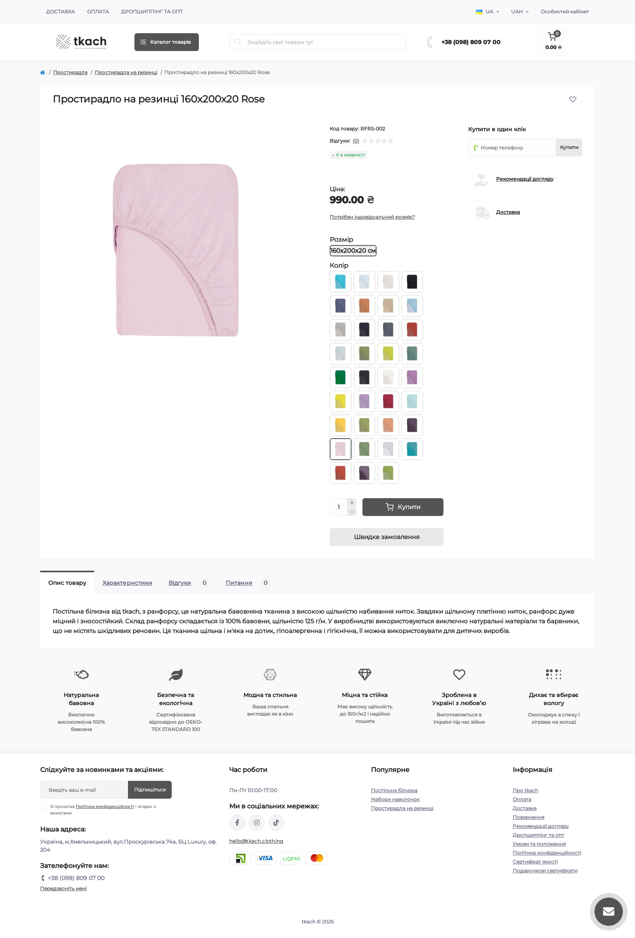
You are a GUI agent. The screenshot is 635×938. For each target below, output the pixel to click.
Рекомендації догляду (525, 179)
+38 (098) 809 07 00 (471, 42)
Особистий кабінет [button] (565, 12)
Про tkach (525, 790)
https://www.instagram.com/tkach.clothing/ (257, 822)
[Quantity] (338, 507)
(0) (356, 141)
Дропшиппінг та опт (152, 12)
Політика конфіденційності (105, 806)
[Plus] (351, 502)
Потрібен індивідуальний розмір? (372, 217)
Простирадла (70, 72)
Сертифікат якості (535, 862)
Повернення (528, 817)
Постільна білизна (394, 790)
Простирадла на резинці (126, 72)
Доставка (60, 12)
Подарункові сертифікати (545, 871)
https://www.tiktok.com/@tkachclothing (276, 822)
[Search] (238, 42)
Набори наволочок (395, 799)
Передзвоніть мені (63, 888)
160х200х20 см (353, 250)
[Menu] (166, 42)
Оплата (98, 12)
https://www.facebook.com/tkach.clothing (237, 822)
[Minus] (351, 511)
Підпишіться (150, 790)
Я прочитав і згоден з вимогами (103, 810)
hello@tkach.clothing (256, 841)
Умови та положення (539, 844)
